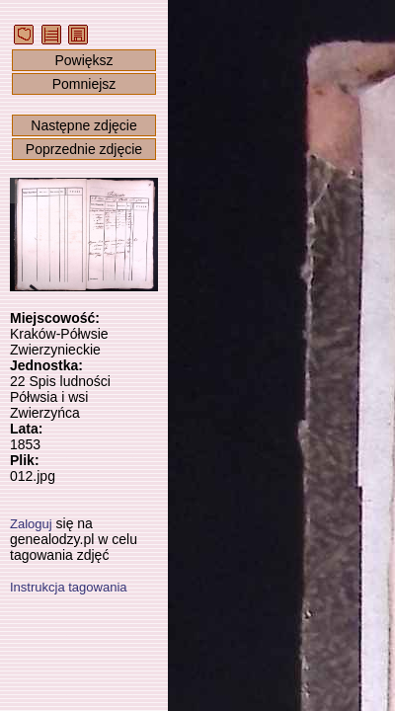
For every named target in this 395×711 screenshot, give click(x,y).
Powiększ (83, 60)
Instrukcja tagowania (68, 587)
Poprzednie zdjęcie (84, 149)
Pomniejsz (84, 84)
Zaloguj (31, 523)
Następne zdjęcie (83, 125)
